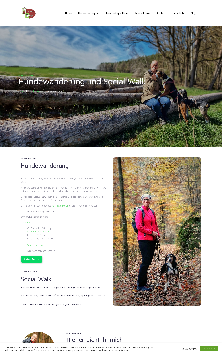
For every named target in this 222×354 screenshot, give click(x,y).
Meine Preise (142, 13)
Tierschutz (178, 13)
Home (68, 13)
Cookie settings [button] (189, 348)
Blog (194, 13)
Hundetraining (88, 13)
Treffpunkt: (26, 222)
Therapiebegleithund (116, 13)
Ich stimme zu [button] (209, 348)
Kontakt (161, 13)
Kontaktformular (60, 205)
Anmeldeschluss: (35, 245)
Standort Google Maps (38, 231)
